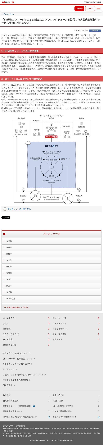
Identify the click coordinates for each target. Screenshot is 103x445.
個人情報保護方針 (10, 401)
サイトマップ (8, 369)
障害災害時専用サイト (12, 411)
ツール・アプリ (59, 323)
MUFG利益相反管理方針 (63, 406)
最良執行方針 (58, 395)
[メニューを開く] (98, 8)
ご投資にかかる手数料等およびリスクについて (23, 375)
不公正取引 (7, 385)
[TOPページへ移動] (92, 2)
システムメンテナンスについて (16, 364)
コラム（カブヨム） (11, 334)
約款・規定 (7, 339)
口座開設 (79, 8)
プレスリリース (8, 14)
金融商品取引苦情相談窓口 (64, 417)
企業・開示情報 (59, 334)
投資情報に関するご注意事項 (15, 380)
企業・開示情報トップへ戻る (18, 307)
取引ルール (57, 339)
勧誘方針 (7, 395)
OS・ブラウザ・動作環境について (17, 359)
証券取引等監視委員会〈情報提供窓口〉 (20, 417)
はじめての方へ (9, 318)
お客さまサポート (60, 329)
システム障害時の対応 (62, 411)
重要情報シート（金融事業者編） (17, 406)
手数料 (6, 323)
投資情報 (7, 329)
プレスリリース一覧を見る (19, 209)
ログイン (90, 8)
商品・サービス (59, 318)
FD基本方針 (58, 401)
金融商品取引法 (9, 345)
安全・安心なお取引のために (15, 353)
